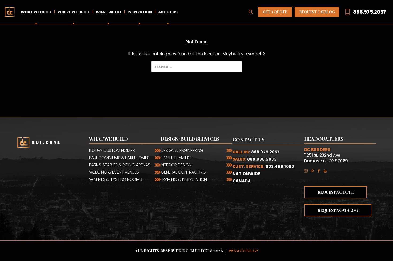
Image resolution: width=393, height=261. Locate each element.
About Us (167, 12)
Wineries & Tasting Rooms (115, 179)
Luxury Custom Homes (112, 150)
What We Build (36, 12)
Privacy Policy (243, 251)
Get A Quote (275, 11)
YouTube (326, 171)
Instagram (307, 171)
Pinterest (314, 171)
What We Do (108, 12)
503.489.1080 (280, 166)
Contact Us (248, 139)
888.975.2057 (265, 152)
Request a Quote (336, 192)
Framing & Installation (184, 179)
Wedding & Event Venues (114, 172)
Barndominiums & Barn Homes (119, 158)
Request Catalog (317, 11)
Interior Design (176, 165)
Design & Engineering (182, 150)
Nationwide (246, 173)
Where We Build (73, 12)
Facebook (320, 171)
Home (10, 12)
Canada (241, 181)
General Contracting (183, 172)
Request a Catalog (338, 210)
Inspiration (140, 12)
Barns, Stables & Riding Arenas (119, 165)
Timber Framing (176, 158)
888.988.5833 (262, 159)
